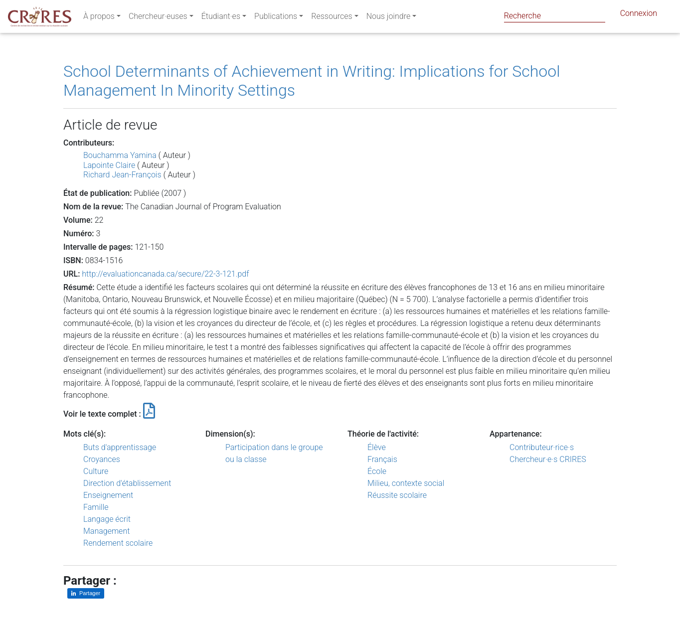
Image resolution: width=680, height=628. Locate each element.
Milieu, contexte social (405, 483)
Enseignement (108, 495)
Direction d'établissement (127, 483)
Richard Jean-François (122, 174)
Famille (96, 507)
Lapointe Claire (109, 165)
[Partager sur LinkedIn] (85, 593)
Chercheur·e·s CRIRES (548, 459)
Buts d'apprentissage (119, 447)
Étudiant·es (220, 18)
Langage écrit (107, 519)
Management (106, 531)
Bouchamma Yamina (120, 155)
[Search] (554, 15)
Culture (95, 471)
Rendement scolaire (118, 543)
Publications (275, 18)
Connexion (638, 15)
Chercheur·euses (158, 18)
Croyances (101, 459)
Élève (376, 447)
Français (382, 459)
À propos (99, 18)
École (376, 471)
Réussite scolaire (397, 495)
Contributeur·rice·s (542, 447)
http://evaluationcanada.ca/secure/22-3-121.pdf (165, 274)
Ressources (331, 18)
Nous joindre (388, 18)
